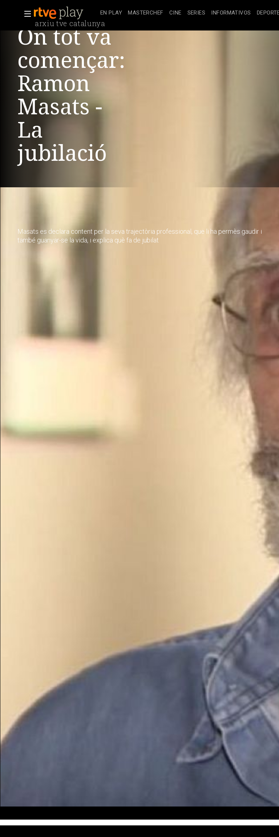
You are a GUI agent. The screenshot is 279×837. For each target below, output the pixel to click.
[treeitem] (111, 13)
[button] (25, 14)
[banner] (65, 13)
